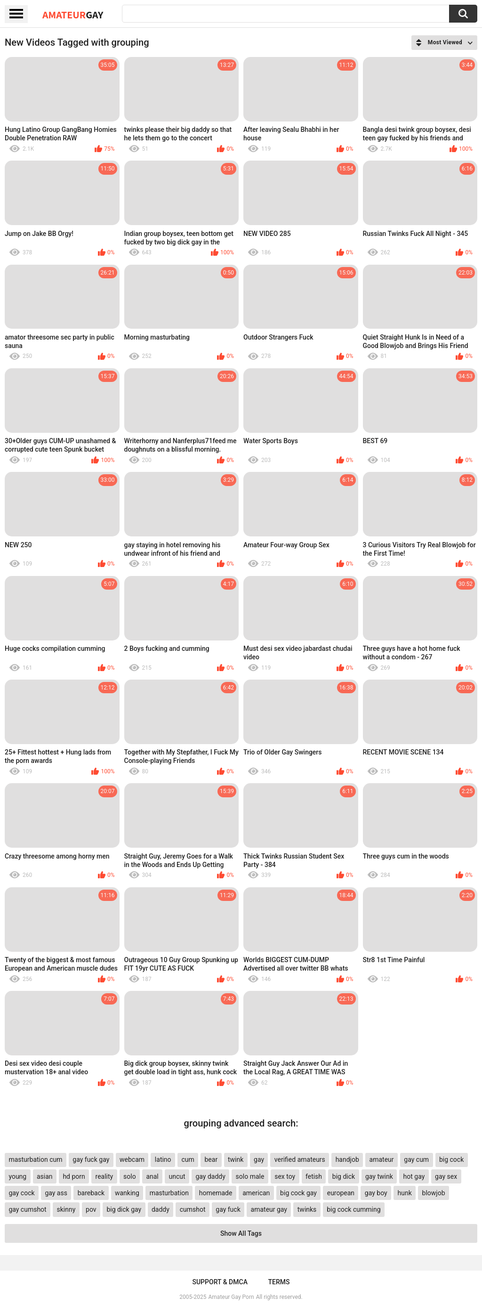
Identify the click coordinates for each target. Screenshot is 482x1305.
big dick (343, 1176)
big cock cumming (353, 1209)
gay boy (376, 1193)
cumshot (193, 1209)
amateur (382, 1159)
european (340, 1193)
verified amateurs (299, 1159)
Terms (279, 1282)
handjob (347, 1159)
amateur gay (269, 1209)
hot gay (414, 1176)
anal (152, 1176)
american (256, 1193)
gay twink (379, 1176)
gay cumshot (27, 1209)
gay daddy (210, 1176)
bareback (91, 1193)
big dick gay (123, 1209)
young (17, 1176)
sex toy (284, 1176)
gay (259, 1159)
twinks (307, 1209)
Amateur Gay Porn (231, 1297)
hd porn (74, 1176)
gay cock (21, 1193)
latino (163, 1159)
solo (129, 1176)
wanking (127, 1193)
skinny (65, 1209)
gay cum (416, 1159)
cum (187, 1159)
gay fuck (228, 1209)
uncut (177, 1176)
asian (45, 1176)
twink (235, 1159)
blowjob (433, 1193)
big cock (451, 1159)
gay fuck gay (90, 1159)
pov (91, 1209)
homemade (216, 1193)
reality (104, 1176)
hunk (404, 1193)
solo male (250, 1176)
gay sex (446, 1176)
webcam (132, 1159)
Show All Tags (241, 1233)
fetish (313, 1176)
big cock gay (298, 1193)
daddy (160, 1209)
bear (210, 1159)
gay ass (56, 1193)
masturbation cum (35, 1159)
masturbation (169, 1193)
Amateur (72, 14)
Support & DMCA (219, 1282)
